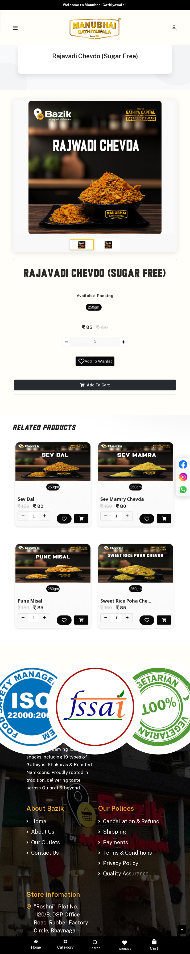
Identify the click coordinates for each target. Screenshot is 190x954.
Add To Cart (95, 389)
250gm (93, 311)
